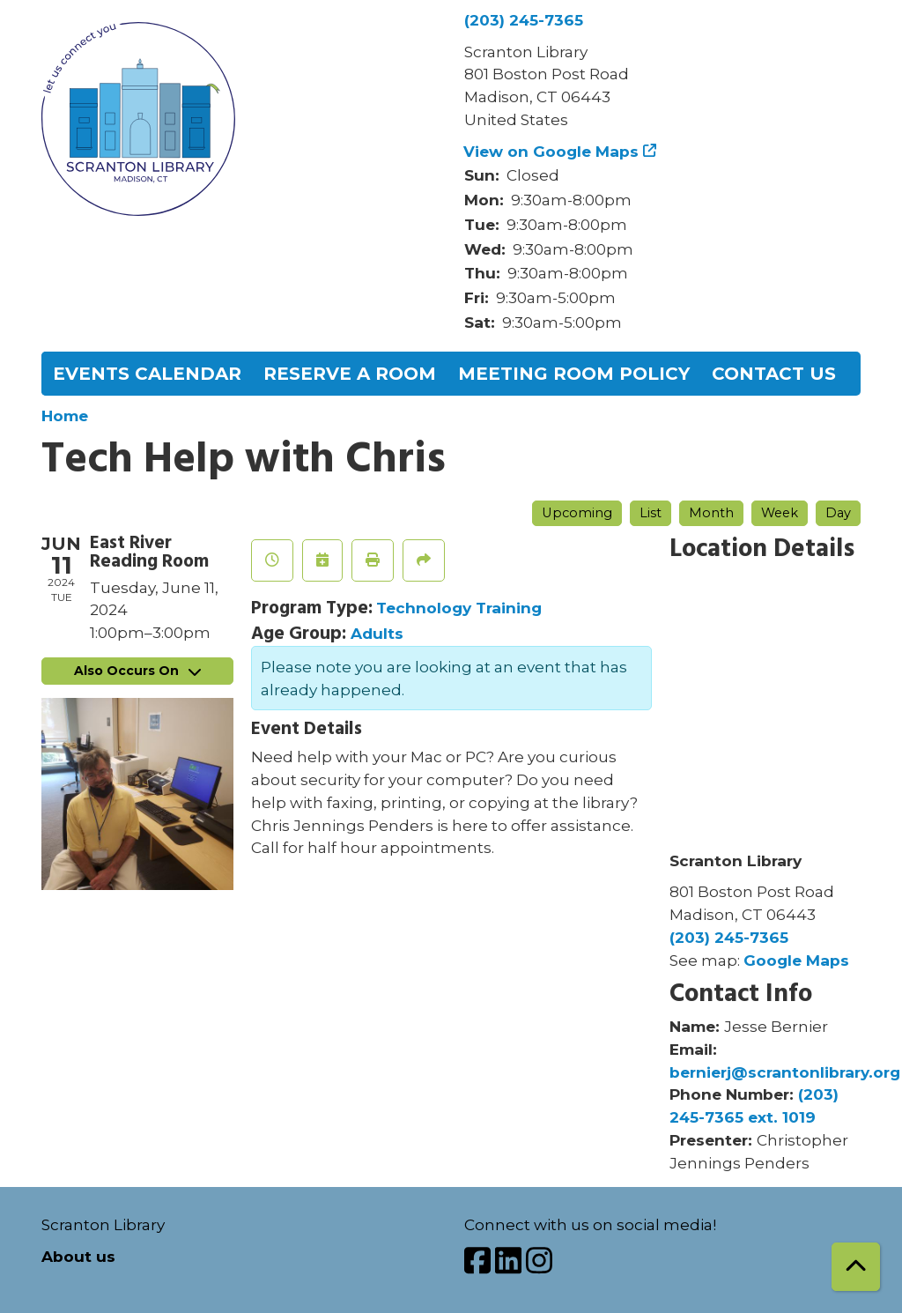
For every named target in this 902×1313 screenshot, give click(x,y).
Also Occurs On (137, 671)
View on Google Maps (551, 151)
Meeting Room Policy (574, 373)
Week (779, 513)
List (651, 513)
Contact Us (774, 373)
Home (64, 415)
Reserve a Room (349, 373)
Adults (377, 633)
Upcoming (577, 513)
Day (838, 513)
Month (711, 513)
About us (78, 1256)
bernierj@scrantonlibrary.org (784, 1072)
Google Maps (796, 960)
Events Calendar (147, 373)
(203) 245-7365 (523, 20)
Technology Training (459, 607)
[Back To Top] (856, 1267)
